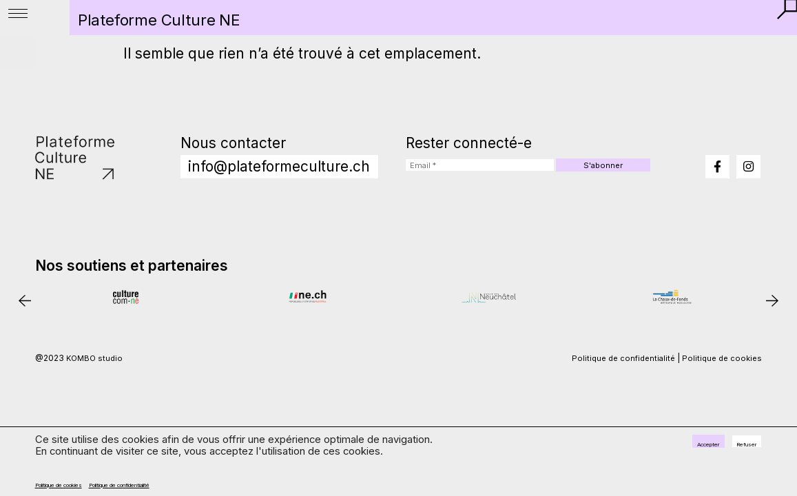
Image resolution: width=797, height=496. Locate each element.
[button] (780, 16)
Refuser (735, 447)
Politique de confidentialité (200, 482)
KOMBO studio (96, 390)
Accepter (670, 447)
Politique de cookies (83, 482)
